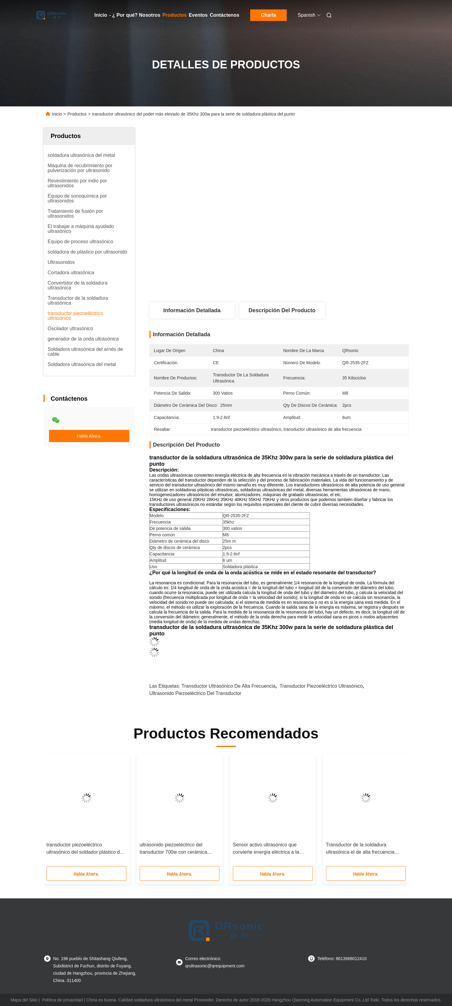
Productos (175, 15)
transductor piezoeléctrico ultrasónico (321, 686)
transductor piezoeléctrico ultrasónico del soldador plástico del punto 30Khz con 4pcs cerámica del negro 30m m (85, 849)
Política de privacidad (62, 999)
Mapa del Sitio (23, 999)
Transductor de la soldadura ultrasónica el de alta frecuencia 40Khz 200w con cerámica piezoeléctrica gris (360, 849)
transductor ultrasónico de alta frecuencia (228, 686)
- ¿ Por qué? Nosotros (134, 15)
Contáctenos (224, 15)
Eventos (198, 15)
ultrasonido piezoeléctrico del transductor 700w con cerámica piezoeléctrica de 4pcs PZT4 (173, 849)
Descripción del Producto (281, 310)
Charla (268, 15)
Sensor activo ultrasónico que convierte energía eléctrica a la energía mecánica (266, 849)
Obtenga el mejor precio (315, 282)
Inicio (100, 15)
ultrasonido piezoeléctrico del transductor (195, 693)
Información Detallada (191, 310)
